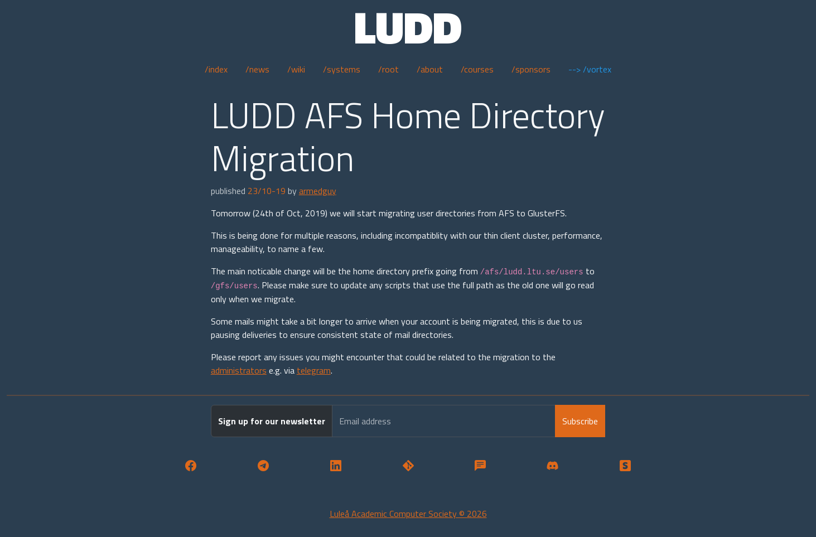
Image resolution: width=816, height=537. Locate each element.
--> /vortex (589, 69)
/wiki (296, 69)
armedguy (317, 190)
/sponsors (531, 69)
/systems (341, 69)
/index (216, 69)
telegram (314, 370)
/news (257, 69)
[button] (191, 466)
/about (430, 69)
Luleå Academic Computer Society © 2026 (408, 513)
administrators (239, 370)
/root (388, 69)
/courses (477, 69)
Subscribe (580, 421)
